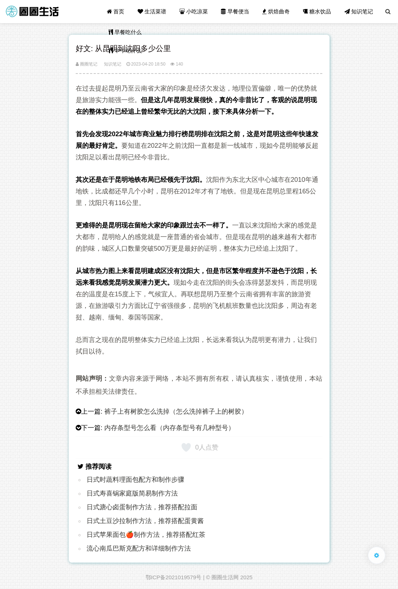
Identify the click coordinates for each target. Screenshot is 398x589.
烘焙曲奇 (276, 11)
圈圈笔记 (86, 64)
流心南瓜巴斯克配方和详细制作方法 (139, 548)
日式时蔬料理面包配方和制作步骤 (135, 479)
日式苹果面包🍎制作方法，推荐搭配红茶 (146, 534)
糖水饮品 (317, 11)
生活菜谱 (152, 11)
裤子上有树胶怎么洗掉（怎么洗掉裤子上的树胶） (176, 411)
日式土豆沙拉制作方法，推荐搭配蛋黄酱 (145, 521)
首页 (115, 11)
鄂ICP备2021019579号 (174, 577)
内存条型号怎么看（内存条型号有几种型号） (169, 427)
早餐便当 (235, 11)
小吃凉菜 (193, 11)
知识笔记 (358, 11)
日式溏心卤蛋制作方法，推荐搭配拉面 (142, 507)
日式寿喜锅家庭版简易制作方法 (132, 493)
